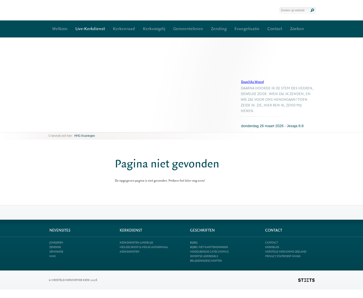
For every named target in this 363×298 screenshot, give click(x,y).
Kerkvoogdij (154, 29)
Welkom (59, 29)
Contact (274, 29)
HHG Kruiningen (84, 135)
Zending (219, 29)
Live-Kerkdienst (90, 29)
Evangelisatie (247, 29)
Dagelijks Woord (252, 82)
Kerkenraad (124, 29)
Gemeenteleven (188, 29)
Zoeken (297, 29)
